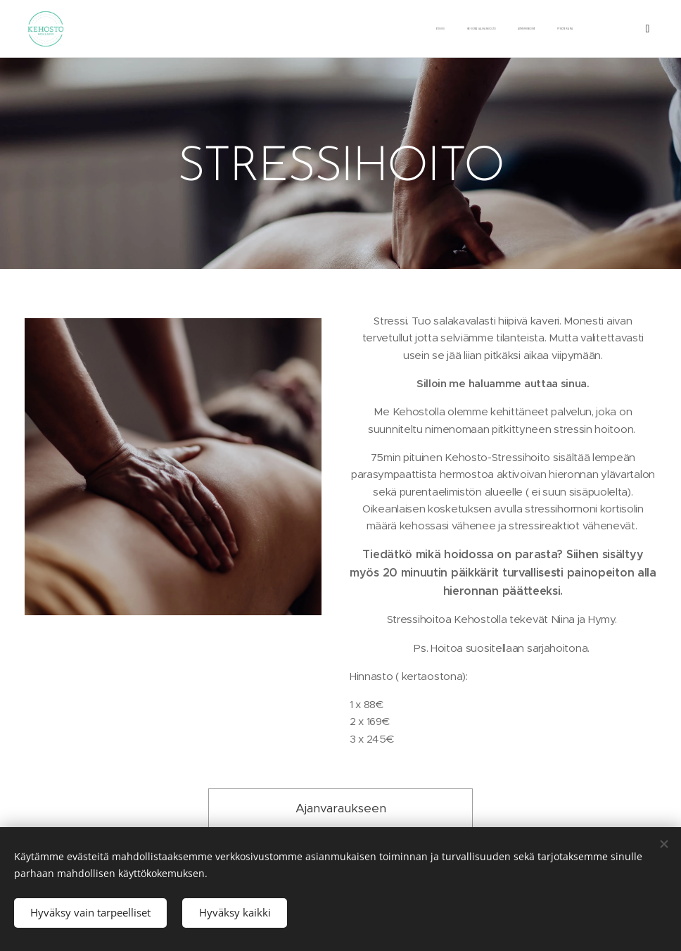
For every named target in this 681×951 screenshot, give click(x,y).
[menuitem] (435, 28)
